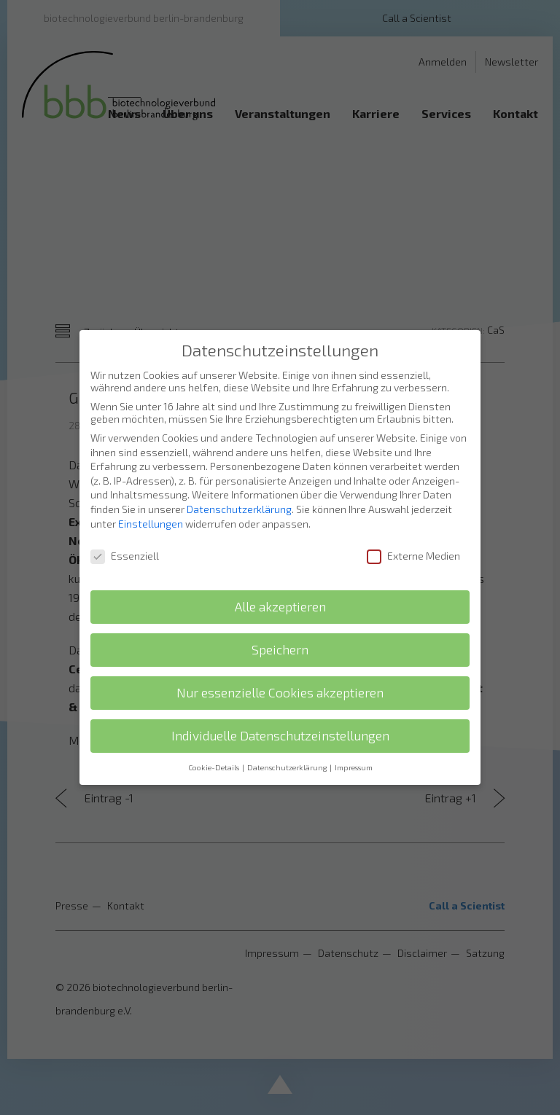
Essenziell (124, 547)
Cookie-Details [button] (214, 758)
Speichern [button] (280, 640)
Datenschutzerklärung (239, 499)
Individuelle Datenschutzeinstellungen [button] (280, 726)
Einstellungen (150, 514)
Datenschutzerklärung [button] (287, 758)
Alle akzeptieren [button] (280, 597)
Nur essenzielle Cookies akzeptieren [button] (280, 683)
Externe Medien (413, 547)
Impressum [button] (354, 758)
